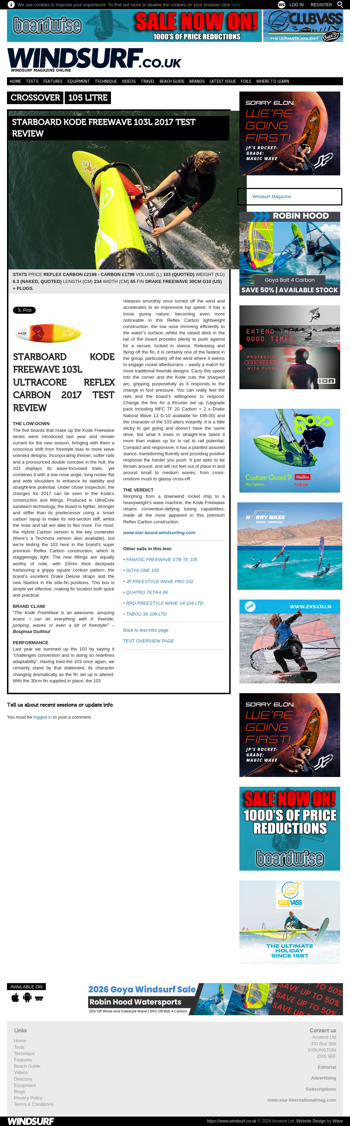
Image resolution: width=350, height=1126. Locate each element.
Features (53, 81)
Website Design (311, 1121)
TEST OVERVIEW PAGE (148, 641)
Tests (32, 81)
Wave (337, 1121)
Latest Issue (223, 81)
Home (15, 81)
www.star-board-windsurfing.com (159, 532)
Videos (129, 81)
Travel (148, 81)
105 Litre (87, 98)
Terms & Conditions (34, 1104)
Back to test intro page (145, 630)
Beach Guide (172, 81)
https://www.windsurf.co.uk (231, 1121)
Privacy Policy (28, 1097)
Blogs (20, 1091)
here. (236, 4)
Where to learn (272, 81)
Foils (246, 81)
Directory (23, 1079)
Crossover (35, 98)
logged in (42, 717)
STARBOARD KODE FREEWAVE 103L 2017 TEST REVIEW (103, 128)
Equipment (79, 81)
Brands (197, 81)
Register (321, 4)
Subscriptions (321, 1089)
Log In (296, 4)
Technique (106, 81)
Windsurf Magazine (271, 196)
